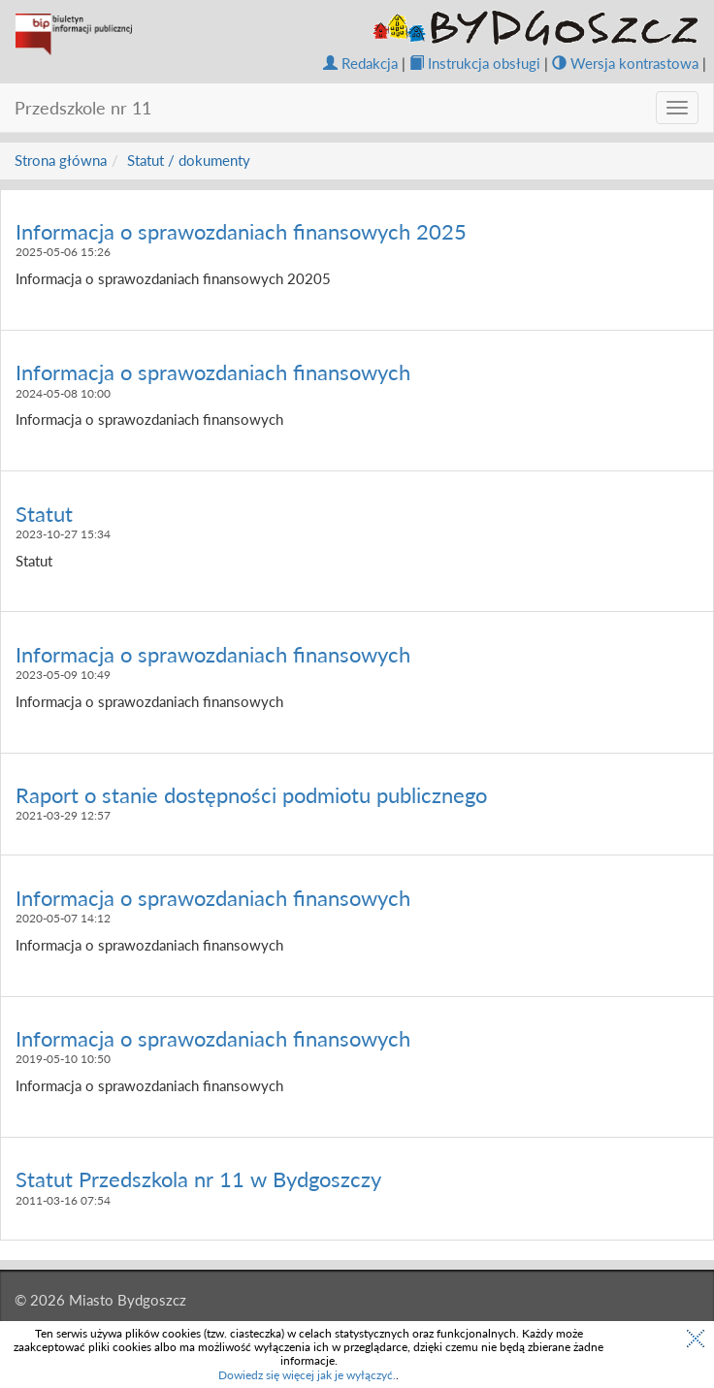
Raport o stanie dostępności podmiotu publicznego (251, 795)
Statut (44, 513)
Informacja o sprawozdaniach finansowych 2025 (241, 231)
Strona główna (61, 160)
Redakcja (360, 63)
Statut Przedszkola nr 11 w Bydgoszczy (198, 1179)
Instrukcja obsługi (474, 63)
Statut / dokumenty (188, 160)
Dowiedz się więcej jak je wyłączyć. (307, 1375)
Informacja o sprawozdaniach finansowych (213, 372)
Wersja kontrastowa (625, 63)
